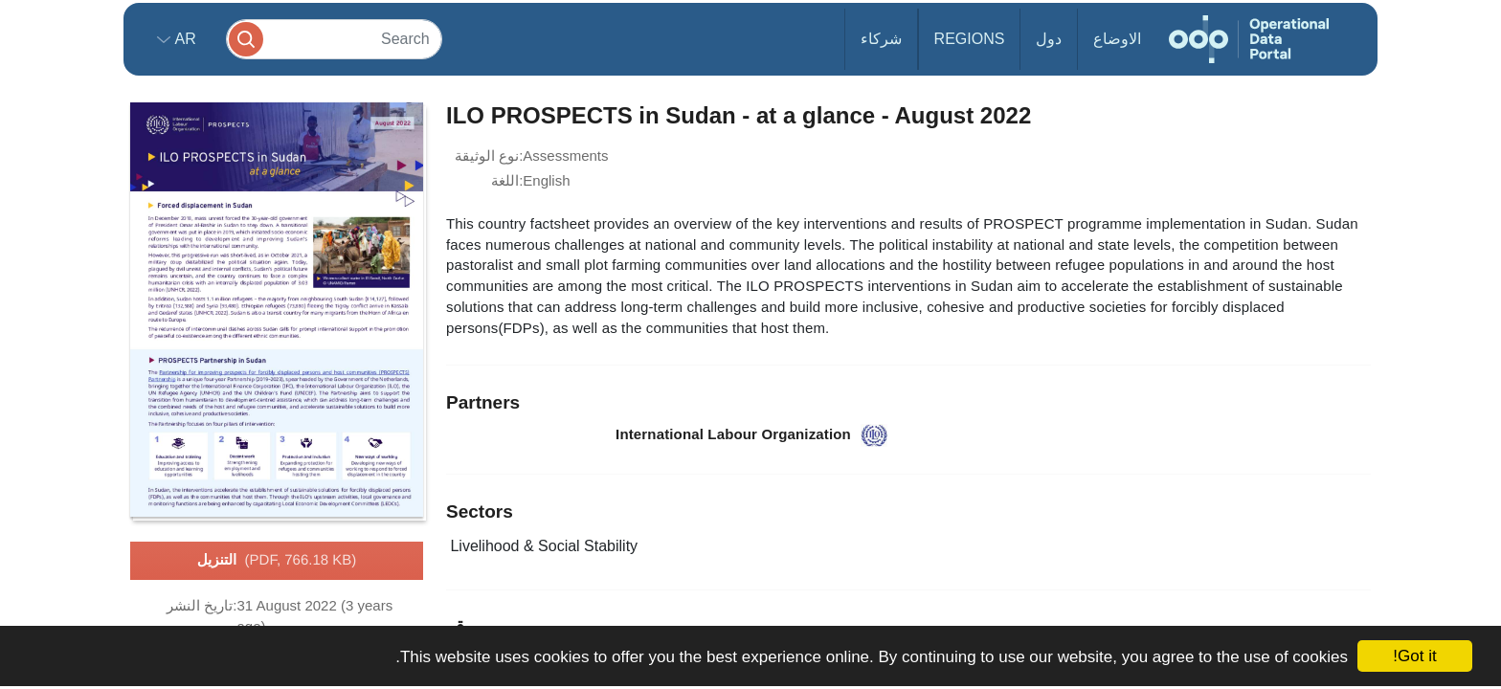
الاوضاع (1117, 39)
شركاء (881, 39)
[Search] (334, 38)
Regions (969, 39)
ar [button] (183, 39)
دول (1049, 39)
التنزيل (277, 560)
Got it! (1414, 656)
